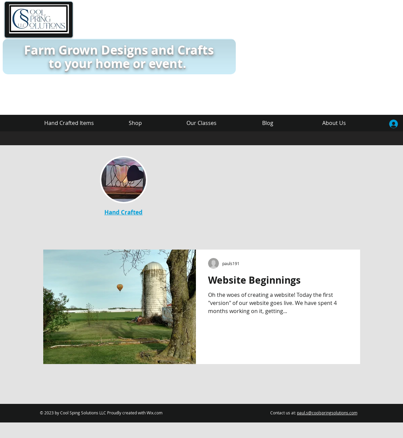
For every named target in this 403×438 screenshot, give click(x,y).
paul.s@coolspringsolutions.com (327, 412)
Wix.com (154, 412)
